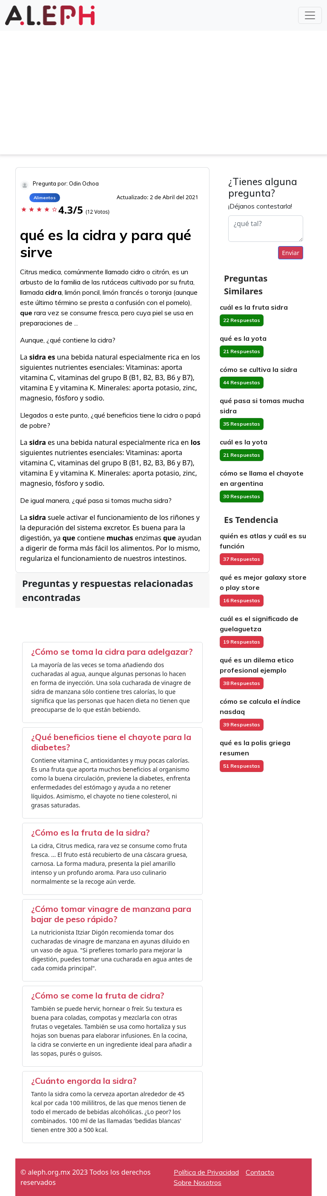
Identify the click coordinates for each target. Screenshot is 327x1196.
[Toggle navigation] (310, 15)
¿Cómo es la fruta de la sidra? (90, 832)
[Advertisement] (163, 94)
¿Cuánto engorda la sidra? (84, 1080)
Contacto (260, 1172)
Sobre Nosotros (197, 1182)
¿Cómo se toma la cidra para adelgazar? (112, 651)
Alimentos (45, 197)
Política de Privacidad (206, 1172)
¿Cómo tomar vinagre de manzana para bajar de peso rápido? (111, 913)
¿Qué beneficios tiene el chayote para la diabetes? (111, 742)
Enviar (290, 253)
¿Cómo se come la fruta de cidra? (97, 995)
